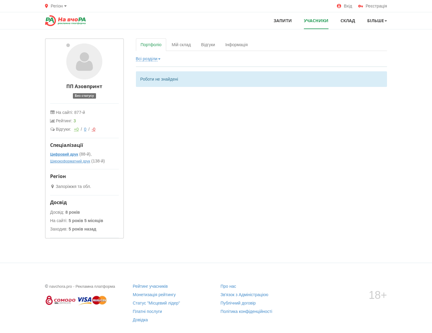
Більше (377, 20)
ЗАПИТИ (283, 20)
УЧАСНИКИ (316, 20)
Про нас (228, 286)
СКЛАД (347, 20)
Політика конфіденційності (246, 311)
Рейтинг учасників (150, 286)
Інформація (236, 44)
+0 (76, 129)
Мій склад (181, 44)
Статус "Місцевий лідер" (156, 303)
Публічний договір (238, 303)
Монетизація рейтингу (154, 294)
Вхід (344, 6)
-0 (93, 129)
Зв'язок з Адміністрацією (244, 294)
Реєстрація (372, 6)
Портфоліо (151, 44)
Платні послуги (147, 311)
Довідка (140, 319)
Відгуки (208, 44)
